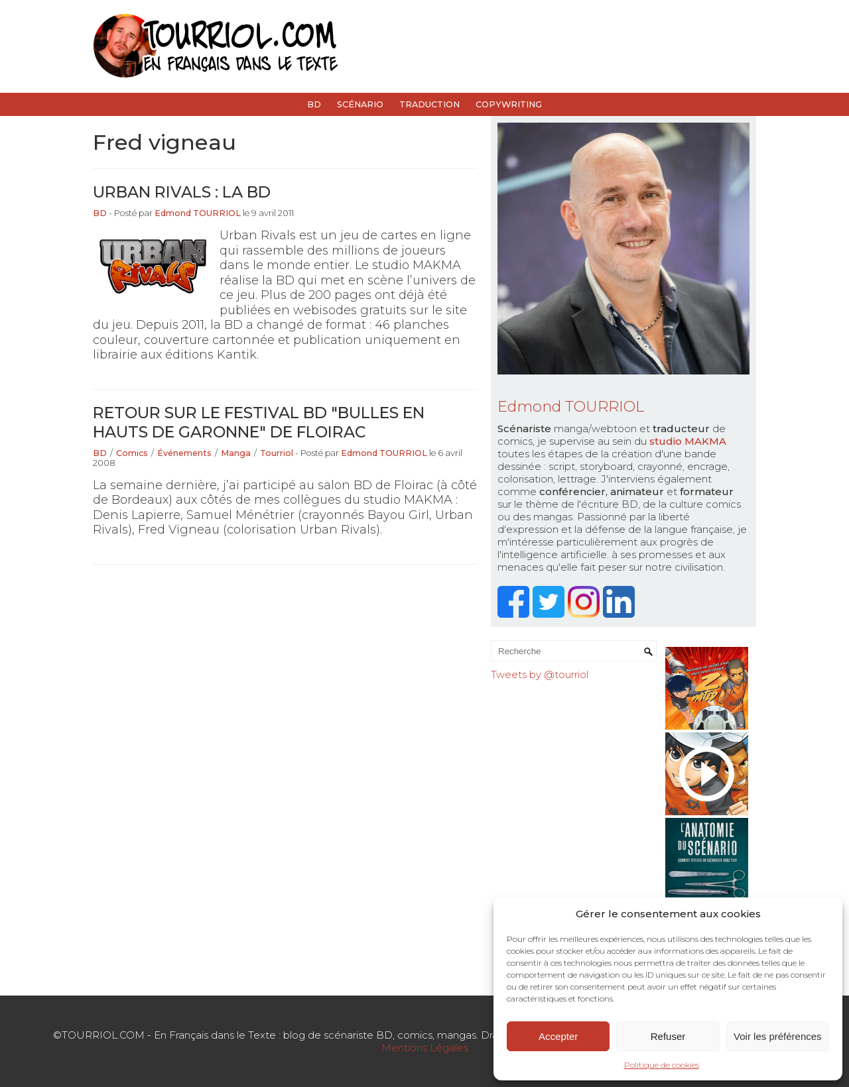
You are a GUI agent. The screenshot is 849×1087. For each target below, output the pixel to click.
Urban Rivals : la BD (182, 191)
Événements (184, 453)
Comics (132, 453)
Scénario (360, 104)
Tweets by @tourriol (539, 674)
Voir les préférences (778, 1036)
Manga (236, 453)
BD (314, 104)
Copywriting (509, 104)
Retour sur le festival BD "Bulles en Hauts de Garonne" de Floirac (258, 422)
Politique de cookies (661, 1065)
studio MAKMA (687, 441)
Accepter (558, 1036)
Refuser (668, 1036)
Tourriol (276, 453)
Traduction (429, 104)
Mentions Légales (424, 1047)
